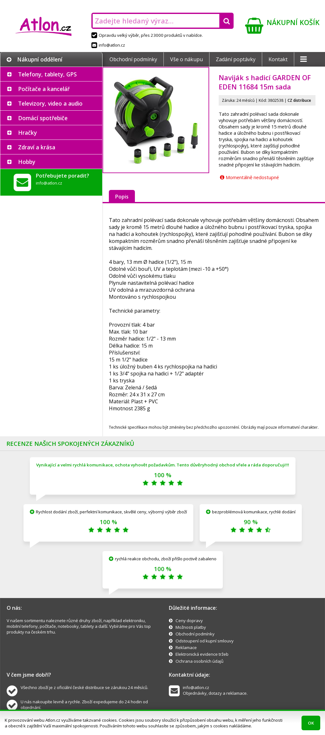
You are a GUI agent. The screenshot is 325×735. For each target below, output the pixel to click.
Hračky (27, 132)
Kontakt (278, 59)
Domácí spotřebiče (43, 118)
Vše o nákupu (186, 59)
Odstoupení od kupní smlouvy (205, 641)
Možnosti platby (191, 627)
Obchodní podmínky (133, 59)
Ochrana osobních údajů (199, 661)
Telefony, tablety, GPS (47, 74)
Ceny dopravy (189, 620)
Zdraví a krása (36, 147)
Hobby (26, 162)
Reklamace (186, 647)
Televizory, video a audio (50, 103)
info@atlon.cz (108, 45)
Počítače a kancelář (44, 89)
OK (311, 723)
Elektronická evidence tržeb (202, 654)
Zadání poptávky (235, 59)
